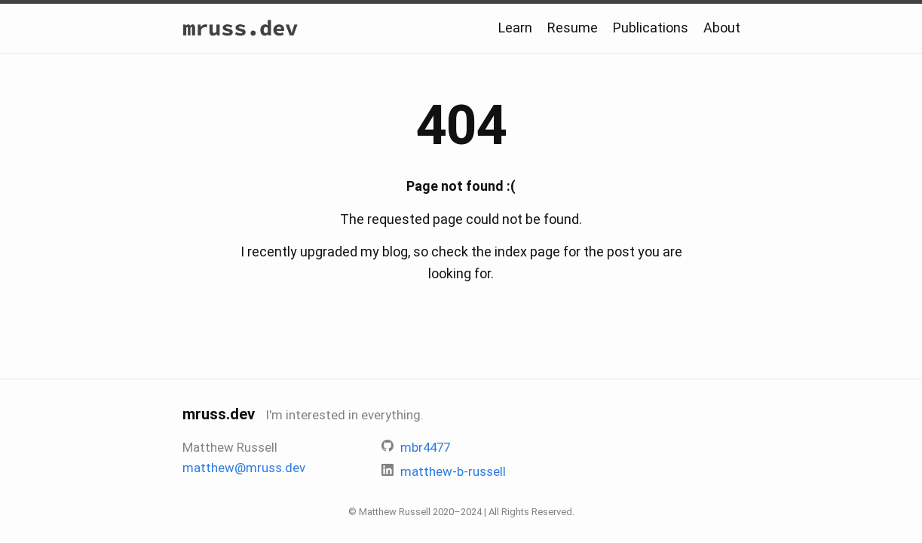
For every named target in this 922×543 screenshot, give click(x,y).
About (721, 27)
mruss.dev (240, 27)
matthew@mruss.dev (243, 467)
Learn (515, 27)
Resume (572, 27)
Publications (650, 27)
